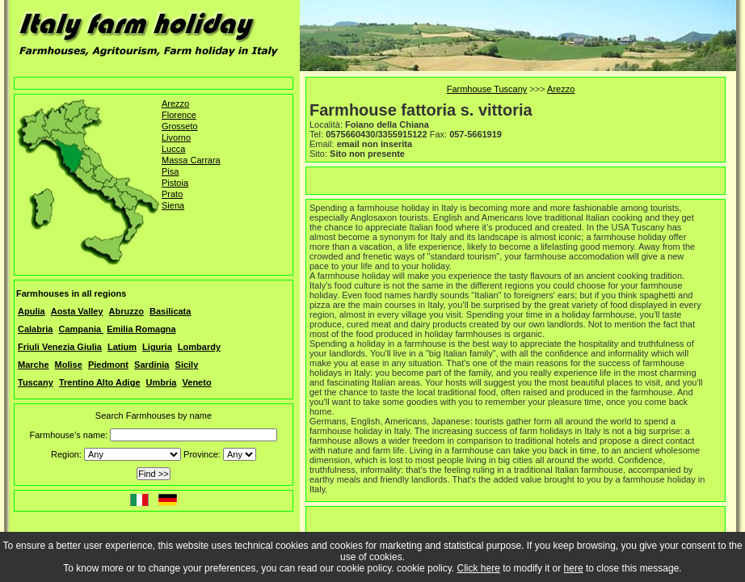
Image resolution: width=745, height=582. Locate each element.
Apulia (31, 311)
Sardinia (151, 364)
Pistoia (175, 183)
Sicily (187, 364)
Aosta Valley (77, 311)
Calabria (35, 329)
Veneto (197, 382)
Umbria (161, 382)
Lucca (173, 149)
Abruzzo (126, 311)
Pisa (170, 171)
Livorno (176, 137)
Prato (172, 194)
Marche (33, 364)
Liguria (157, 347)
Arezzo (175, 103)
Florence (179, 115)
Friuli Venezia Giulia (60, 347)
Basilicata (170, 311)
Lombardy (199, 347)
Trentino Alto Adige (100, 382)
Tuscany (35, 382)
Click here (478, 568)
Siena (173, 205)
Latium (122, 347)
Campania (80, 329)
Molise (68, 364)
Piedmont (108, 364)
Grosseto (180, 126)
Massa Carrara (191, 160)
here (573, 568)
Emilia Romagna (141, 329)
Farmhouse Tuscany (487, 89)
